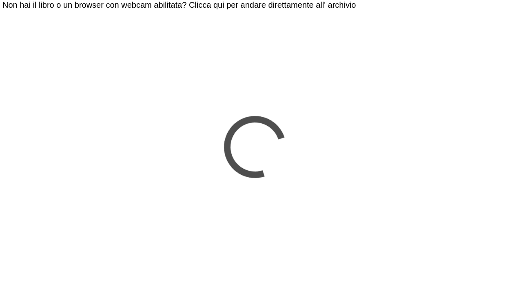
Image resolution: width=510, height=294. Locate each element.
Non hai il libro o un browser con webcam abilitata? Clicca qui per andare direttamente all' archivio (179, 4)
